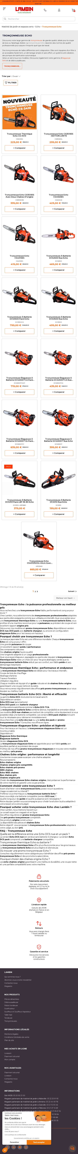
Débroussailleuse (11, 1002)
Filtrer (10, 83)
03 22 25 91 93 (52, 1099)
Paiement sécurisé (12, 1056)
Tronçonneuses (10, 1021)
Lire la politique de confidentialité (15, 1135)
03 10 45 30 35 (52, 1120)
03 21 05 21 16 (55, 1111)
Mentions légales (11, 1034)
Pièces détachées (11, 999)
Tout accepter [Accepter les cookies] (39, 1142)
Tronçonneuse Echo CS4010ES (19, 257)
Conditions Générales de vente (16, 1037)
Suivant (72, 591)
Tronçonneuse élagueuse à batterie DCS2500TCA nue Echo (58, 379)
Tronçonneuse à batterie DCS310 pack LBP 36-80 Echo (19, 501)
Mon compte (9, 1060)
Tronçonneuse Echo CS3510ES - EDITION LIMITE (58, 135)
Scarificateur (9, 1009)
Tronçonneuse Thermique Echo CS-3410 (19, 135)
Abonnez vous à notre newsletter (18, 980)
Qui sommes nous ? (12, 977)
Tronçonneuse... (12, 66)
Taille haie (8, 1015)
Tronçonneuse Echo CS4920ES (58, 196)
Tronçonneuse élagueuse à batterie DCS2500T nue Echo (58, 440)
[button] (5, 1150)
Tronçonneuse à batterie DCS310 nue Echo (58, 501)
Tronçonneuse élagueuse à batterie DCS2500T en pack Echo (19, 440)
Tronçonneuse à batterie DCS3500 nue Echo (58, 318)
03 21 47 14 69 (52, 1108)
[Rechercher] (39, 19)
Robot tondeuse (11, 1005)
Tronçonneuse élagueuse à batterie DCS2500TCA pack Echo (19, 379)
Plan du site (9, 1040)
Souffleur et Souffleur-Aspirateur (17, 1012)
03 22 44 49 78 (52, 1102)
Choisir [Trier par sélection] (16, 76)
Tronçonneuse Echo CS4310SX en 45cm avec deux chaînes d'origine (39, 562)
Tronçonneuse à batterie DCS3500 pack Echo (19, 318)
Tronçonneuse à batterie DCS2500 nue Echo (58, 257)
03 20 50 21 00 (19, 1095)
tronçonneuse (36, 40)
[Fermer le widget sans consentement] (13, 1113)
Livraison (7, 1053)
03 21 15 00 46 (52, 1105)
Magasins (8, 986)
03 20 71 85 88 (52, 1117)
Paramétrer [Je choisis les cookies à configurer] (14, 1142)
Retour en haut (65, 598)
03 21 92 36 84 (53, 1114)
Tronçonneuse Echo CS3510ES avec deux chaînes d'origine (19, 196)
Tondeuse (8, 1018)
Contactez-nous (10, 983)
